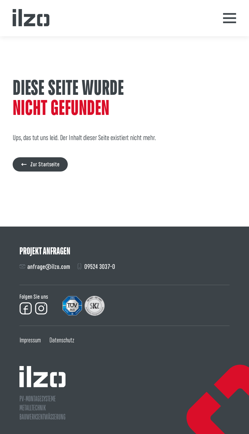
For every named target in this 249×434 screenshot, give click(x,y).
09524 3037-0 (96, 266)
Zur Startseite (40, 164)
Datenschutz (62, 340)
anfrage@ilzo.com (44, 266)
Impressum (30, 340)
